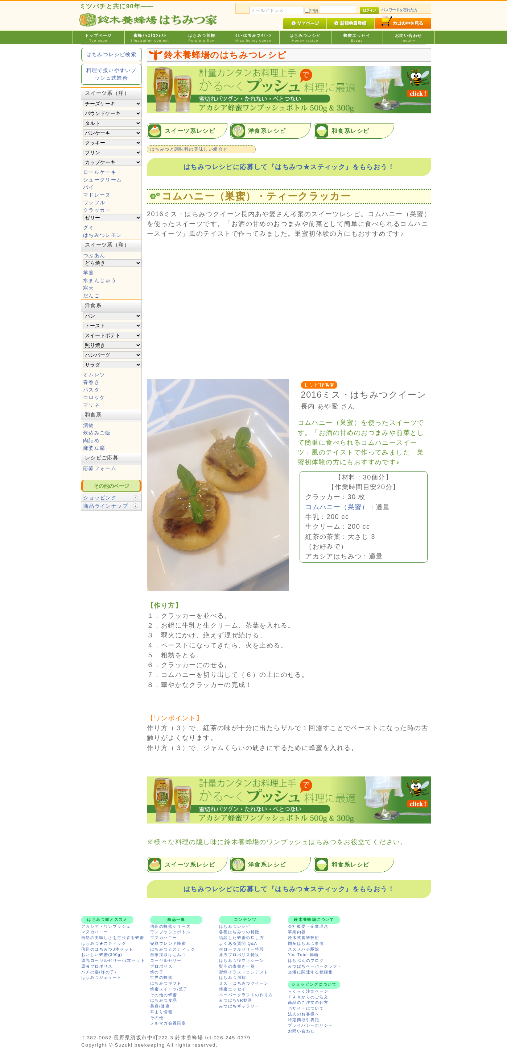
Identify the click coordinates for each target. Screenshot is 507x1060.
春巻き (91, 382)
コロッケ (94, 397)
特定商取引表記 (304, 1020)
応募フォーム (99, 468)
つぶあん (94, 255)
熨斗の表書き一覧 (237, 966)
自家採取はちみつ (168, 954)
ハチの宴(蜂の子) (98, 972)
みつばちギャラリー (239, 1006)
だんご (91, 295)
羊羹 (88, 273)
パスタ (91, 390)
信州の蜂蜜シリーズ (170, 926)
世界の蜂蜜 (161, 977)
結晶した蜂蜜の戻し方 (241, 937)
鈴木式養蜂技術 (304, 937)
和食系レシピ (350, 131)
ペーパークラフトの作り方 (246, 995)
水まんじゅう (99, 280)
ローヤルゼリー (166, 960)
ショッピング (100, 497)
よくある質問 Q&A (238, 943)
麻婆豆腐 (94, 448)
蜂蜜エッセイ (357, 37)
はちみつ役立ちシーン (241, 960)
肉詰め (91, 440)
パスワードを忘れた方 (399, 10)
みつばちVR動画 (235, 1000)
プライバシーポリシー (310, 1025)
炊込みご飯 (97, 433)
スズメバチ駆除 (304, 949)
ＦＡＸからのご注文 (308, 997)
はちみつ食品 (163, 1000)
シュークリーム (102, 180)
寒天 (88, 288)
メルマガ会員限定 (168, 1023)
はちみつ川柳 (202, 37)
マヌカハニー (94, 932)
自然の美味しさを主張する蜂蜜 (112, 937)
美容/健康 (160, 1006)
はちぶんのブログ (306, 960)
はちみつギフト (166, 983)
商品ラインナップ (105, 506)
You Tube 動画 (303, 954)
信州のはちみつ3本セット (107, 949)
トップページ (98, 37)
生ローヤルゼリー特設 (241, 949)
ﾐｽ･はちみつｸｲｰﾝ (254, 37)
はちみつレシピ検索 (111, 54)
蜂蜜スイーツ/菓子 (169, 989)
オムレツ (94, 374)
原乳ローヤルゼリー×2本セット (113, 960)
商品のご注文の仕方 (308, 1002)
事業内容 (297, 932)
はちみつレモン (102, 235)
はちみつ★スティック (103, 943)
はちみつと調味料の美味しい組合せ (189, 149)
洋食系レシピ (267, 131)
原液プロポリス (97, 966)
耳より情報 (161, 1012)
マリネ (91, 405)
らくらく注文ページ (308, 991)
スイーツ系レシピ (190, 131)
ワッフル (94, 202)
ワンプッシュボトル (170, 932)
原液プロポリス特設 (239, 954)
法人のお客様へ (304, 1014)
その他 (157, 1017)
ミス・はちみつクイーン (243, 983)
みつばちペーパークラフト (315, 966)
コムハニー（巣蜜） (337, 507)
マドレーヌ (97, 195)
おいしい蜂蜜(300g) (101, 954)
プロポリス (161, 966)
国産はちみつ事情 (306, 943)
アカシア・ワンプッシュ (106, 926)
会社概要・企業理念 (308, 926)
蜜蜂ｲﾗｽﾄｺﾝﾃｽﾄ (150, 37)
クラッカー (97, 210)
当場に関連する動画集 (310, 972)
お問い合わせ (408, 37)
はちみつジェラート (101, 977)
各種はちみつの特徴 (239, 932)
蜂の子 (157, 972)
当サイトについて (306, 1008)
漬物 (88, 425)
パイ (88, 187)
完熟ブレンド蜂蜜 (168, 943)
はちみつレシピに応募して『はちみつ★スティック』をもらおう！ (289, 167)
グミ (88, 227)
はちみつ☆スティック (172, 949)
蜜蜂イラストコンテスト (243, 972)
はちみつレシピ (305, 37)
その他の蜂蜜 (163, 995)
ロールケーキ (99, 172)
